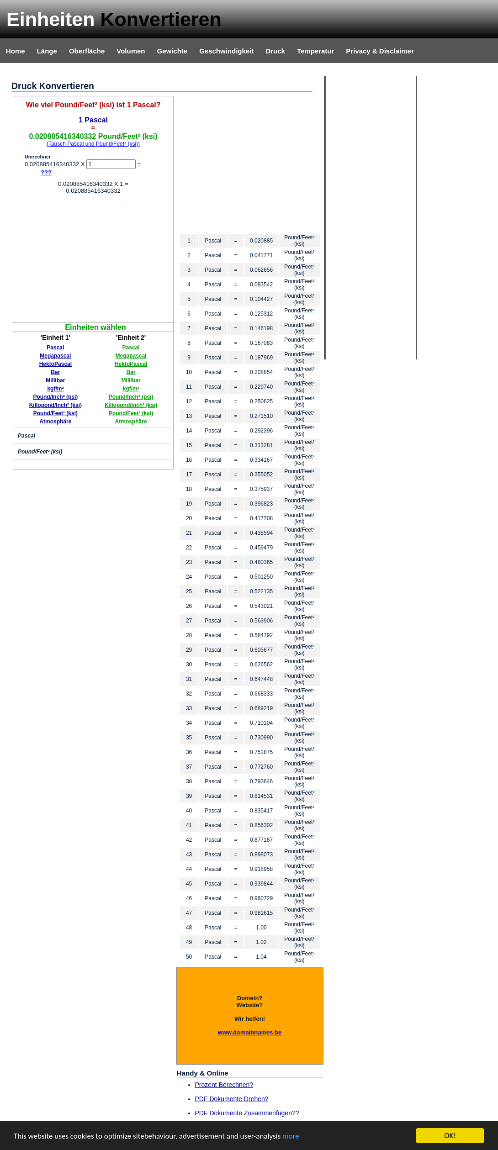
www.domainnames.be (250, 1032)
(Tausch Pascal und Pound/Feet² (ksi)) (93, 144)
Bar (55, 372)
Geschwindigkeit (226, 51)
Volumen (131, 51)
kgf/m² (55, 388)
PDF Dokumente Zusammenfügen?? (247, 1113)
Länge (47, 51)
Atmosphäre (55, 421)
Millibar (55, 380)
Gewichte (172, 51)
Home (15, 51)
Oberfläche (87, 51)
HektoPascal (55, 364)
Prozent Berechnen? (224, 1084)
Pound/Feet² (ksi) (55, 413)
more (290, 1137)
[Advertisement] (93, 258)
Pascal (55, 347)
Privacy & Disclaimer (379, 51)
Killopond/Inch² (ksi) (55, 405)
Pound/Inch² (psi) (55, 397)
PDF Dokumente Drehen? (232, 1099)
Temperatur (315, 51)
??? (46, 172)
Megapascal (55, 356)
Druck (275, 51)
